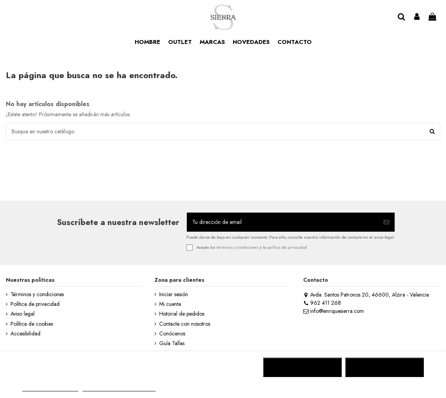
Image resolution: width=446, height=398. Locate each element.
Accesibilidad (25, 333)
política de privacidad (287, 247)
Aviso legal (23, 314)
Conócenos (172, 333)
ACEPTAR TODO (384, 367)
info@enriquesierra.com (333, 311)
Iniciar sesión (173, 294)
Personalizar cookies (119, 387)
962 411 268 (322, 303)
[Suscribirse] (386, 222)
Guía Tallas (171, 343)
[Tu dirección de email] (282, 222)
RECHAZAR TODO (302, 367)
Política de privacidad (35, 304)
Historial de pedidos (181, 314)
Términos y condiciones (37, 294)
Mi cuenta (170, 304)
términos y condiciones (237, 247)
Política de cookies (32, 324)
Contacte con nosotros (184, 324)
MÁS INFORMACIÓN (50, 387)
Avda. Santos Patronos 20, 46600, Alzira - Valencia (366, 294)
